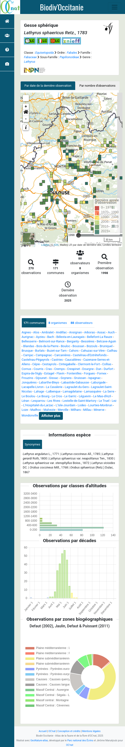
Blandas (28, 346)
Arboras (89, 332)
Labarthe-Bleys (49, 382)
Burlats (40, 350)
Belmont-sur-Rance (52, 341)
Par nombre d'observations (97, 85)
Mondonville (30, 415)
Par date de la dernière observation (47, 85)
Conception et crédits (68, 731)
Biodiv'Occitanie (61, 7)
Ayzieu (40, 337)
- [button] (26, 119)
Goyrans (66, 378)
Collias (106, 364)
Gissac (53, 378)
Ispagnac (94, 378)
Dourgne (88, 369)
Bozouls (92, 346)
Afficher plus (50, 416)
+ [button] (26, 106)
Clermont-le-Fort (89, 364)
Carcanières (62, 355)
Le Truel (104, 400)
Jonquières (29, 382)
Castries (57, 359)
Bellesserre (29, 341)
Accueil (42, 731)
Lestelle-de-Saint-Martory (79, 400)
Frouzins (27, 378)
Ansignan (75, 332)
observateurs (82, 323)
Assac (101, 332)
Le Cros (57, 396)
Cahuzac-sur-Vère (93, 350)
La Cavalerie (54, 387)
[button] (26, 113)
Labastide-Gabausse (75, 382)
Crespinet (73, 369)
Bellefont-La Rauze (99, 337)
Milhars (76, 409)
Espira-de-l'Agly (32, 373)
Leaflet (45, 244)
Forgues (89, 373)
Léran (25, 400)
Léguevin (85, 396)
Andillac (61, 332)
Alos (36, 332)
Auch (111, 332)
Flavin (61, 373)
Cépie (36, 364)
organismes (57, 323)
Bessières (87, 341)
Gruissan (80, 378)
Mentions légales (91, 731)
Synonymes (32, 444)
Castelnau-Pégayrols (35, 359)
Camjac (28, 355)
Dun (99, 369)
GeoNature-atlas (39, 740)
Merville (63, 409)
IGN (56, 244)
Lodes (82, 405)
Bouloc (65, 346)
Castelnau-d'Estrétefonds (90, 355)
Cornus (26, 369)
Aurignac (28, 337)
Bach (50, 337)
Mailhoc (35, 409)
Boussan (78, 346)
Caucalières (73, 359)
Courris (38, 369)
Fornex (101, 373)
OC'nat (52, 731)
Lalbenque (53, 391)
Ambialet (48, 332)
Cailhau (112, 350)
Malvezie (49, 409)
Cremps (59, 369)
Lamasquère (92, 391)
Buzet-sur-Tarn (57, 350)
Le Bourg (43, 396)
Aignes (26, 332)
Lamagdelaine (72, 391)
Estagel (49, 373)
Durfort (108, 369)
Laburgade (98, 382)
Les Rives (53, 400)
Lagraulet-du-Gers (77, 387)
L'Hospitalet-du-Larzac (38, 405)
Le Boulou (28, 396)
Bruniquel (106, 346)
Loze (25, 409)
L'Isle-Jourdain (65, 405)
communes (34, 323)
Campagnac (44, 355)
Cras (49, 369)
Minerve (99, 409)
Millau (87, 409)
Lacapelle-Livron (33, 387)
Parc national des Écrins (80, 740)
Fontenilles (74, 373)
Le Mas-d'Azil (102, 396)
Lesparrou (38, 400)
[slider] (78, 235)
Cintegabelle (67, 364)
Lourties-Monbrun (100, 405)
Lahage (39, 391)
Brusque (27, 350)
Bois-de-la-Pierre (48, 346)
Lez (114, 400)
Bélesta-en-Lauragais (70, 337)
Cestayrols (49, 364)
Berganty (73, 341)
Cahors (74, 350)
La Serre (108, 391)
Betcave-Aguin (106, 341)
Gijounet (41, 378)
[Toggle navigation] (114, 7)
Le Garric (70, 396)
